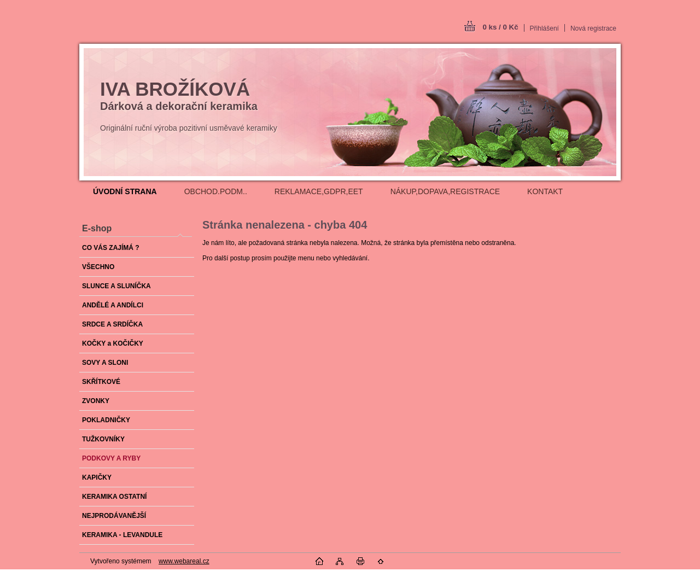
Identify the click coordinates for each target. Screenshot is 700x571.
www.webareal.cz (184, 561)
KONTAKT (545, 191)
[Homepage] (125, 191)
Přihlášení (544, 28)
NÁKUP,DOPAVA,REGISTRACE (445, 191)
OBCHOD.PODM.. (215, 191)
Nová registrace (593, 28)
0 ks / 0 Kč (500, 27)
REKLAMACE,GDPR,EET (319, 191)
